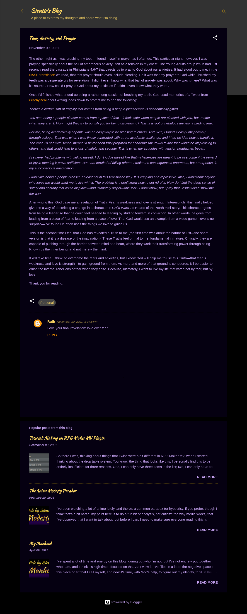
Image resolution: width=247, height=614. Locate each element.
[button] (215, 38)
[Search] (224, 12)
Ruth (51, 321)
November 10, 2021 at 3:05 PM (77, 321)
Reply (52, 335)
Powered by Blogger (123, 602)
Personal (47, 303)
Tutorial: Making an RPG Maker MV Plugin (66, 438)
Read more (207, 477)
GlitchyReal (38, 100)
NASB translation (42, 75)
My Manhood (40, 543)
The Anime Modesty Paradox (52, 491)
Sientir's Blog (46, 11)
